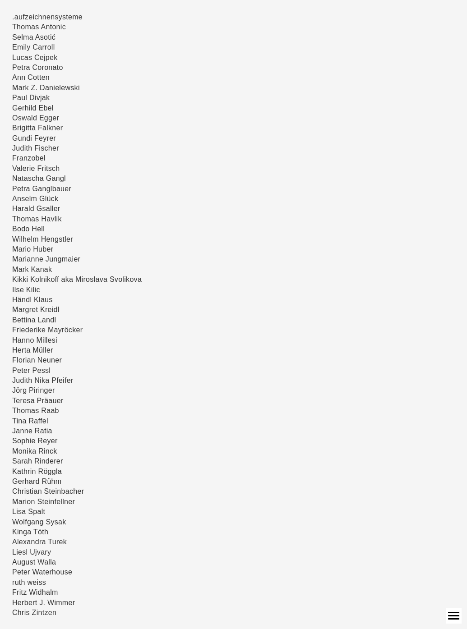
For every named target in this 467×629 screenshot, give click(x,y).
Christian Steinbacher (48, 491)
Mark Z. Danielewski (46, 88)
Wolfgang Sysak (39, 522)
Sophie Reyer (35, 441)
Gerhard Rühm (36, 481)
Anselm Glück (35, 198)
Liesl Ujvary (31, 552)
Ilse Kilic (26, 290)
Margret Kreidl (36, 309)
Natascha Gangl (39, 178)
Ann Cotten (31, 77)
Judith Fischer (35, 148)
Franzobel (29, 158)
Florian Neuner (37, 360)
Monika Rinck (34, 451)
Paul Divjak (31, 97)
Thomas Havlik (37, 219)
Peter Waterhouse (42, 572)
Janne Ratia (32, 431)
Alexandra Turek (39, 542)
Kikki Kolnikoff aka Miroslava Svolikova (77, 279)
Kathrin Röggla (37, 471)
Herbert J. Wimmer (43, 602)
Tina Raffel (30, 421)
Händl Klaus (32, 299)
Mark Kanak (32, 269)
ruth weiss (29, 582)
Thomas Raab (35, 410)
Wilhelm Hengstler (42, 239)
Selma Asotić (33, 37)
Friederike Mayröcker (47, 330)
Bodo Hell (28, 229)
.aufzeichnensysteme (47, 17)
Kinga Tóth (30, 532)
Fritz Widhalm (35, 592)
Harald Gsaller (36, 208)
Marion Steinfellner (43, 501)
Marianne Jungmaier (46, 259)
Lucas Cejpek (35, 57)
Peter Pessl (31, 370)
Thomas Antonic (39, 27)
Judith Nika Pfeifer (43, 380)
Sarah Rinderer (37, 461)
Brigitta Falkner (37, 128)
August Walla (34, 562)
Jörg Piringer (33, 390)
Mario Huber (32, 249)
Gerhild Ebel (33, 108)
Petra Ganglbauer (41, 189)
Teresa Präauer (38, 400)
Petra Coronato (37, 67)
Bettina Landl (34, 320)
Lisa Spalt (28, 511)
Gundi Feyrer (34, 138)
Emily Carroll (33, 47)
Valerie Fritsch (36, 168)
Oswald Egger (35, 118)
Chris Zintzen (34, 612)
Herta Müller (32, 350)
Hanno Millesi (34, 340)
